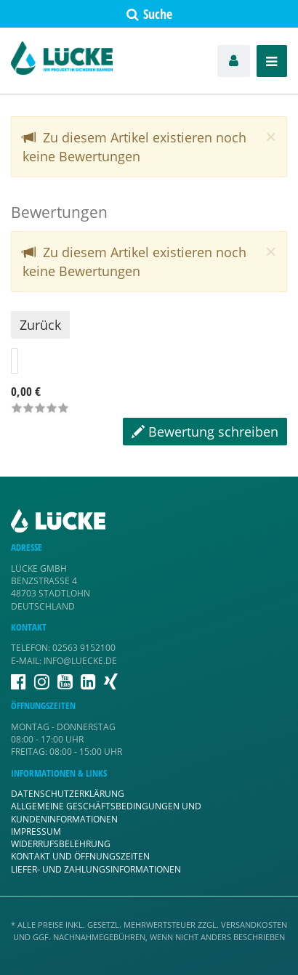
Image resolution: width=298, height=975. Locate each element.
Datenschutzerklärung (67, 794)
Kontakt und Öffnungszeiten (80, 856)
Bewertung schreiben (205, 431)
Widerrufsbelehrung (60, 844)
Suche (149, 14)
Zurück (40, 324)
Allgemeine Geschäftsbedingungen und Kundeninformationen (106, 812)
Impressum (36, 831)
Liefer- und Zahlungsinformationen (96, 869)
